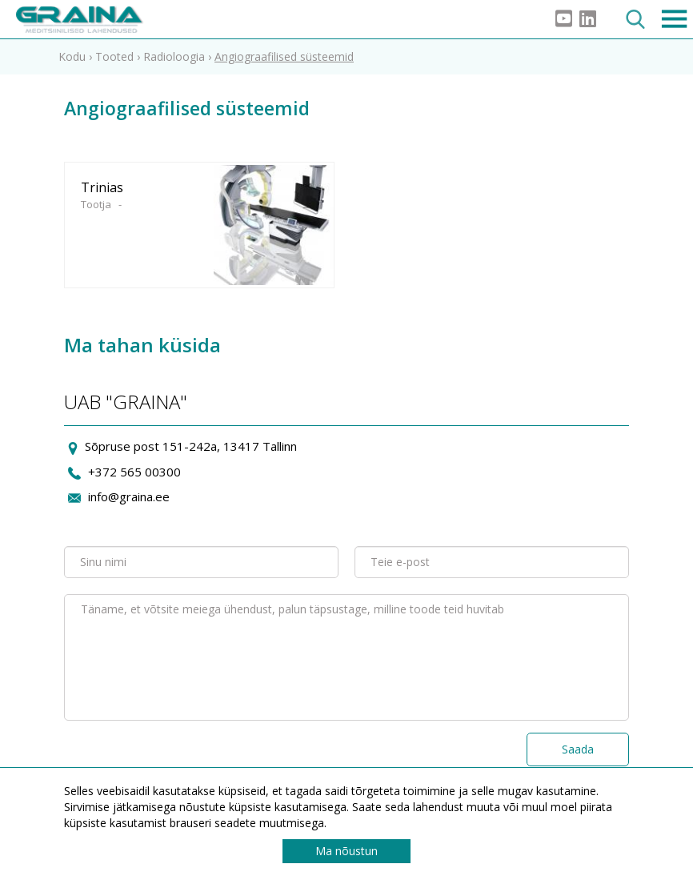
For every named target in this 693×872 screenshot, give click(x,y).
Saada (578, 749)
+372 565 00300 (134, 472)
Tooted (114, 56)
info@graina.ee (129, 496)
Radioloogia (174, 56)
